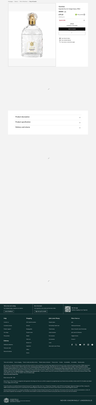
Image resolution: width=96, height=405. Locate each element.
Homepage (10, 1)
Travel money (52, 329)
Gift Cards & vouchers (31, 322)
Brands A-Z (28, 342)
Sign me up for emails (40, 311)
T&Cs (9, 382)
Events (27, 352)
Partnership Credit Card (54, 325)
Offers (27, 349)
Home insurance (52, 332)
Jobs (72, 322)
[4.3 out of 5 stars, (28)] (62, 11)
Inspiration (28, 346)
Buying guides (29, 329)
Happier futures (74, 335)
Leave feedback (9, 311)
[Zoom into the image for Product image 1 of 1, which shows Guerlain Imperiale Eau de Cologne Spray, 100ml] (32, 34)
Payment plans (52, 322)
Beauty (16, 1)
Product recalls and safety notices (30, 362)
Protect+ (73, 339)
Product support (7, 329)
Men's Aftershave (23, 1)
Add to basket (72, 29)
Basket (27, 335)
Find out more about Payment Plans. (11, 374)
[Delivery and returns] (48, 127)
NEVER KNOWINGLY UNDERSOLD (76, 400)
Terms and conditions (8, 362)
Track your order (7, 348)
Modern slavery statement (44, 362)
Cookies (61, 362)
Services (28, 325)
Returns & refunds (8, 351)
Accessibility (74, 362)
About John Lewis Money (54, 346)
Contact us (6, 322)
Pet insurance (52, 335)
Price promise (7, 335)
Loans (50, 342)
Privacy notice (55, 362)
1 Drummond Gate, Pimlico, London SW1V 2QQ (40, 366)
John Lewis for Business (76, 332)
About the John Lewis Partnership (78, 329)
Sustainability (67, 362)
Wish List (28, 339)
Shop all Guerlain (33, 1)
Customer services (8, 325)
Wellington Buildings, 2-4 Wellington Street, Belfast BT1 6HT (27, 371)
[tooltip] (84, 15)
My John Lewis (29, 332)
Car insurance (52, 339)
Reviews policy (81, 362)
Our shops (6, 332)
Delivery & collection (8, 344)
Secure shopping (17, 362)
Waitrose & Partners (75, 325)
